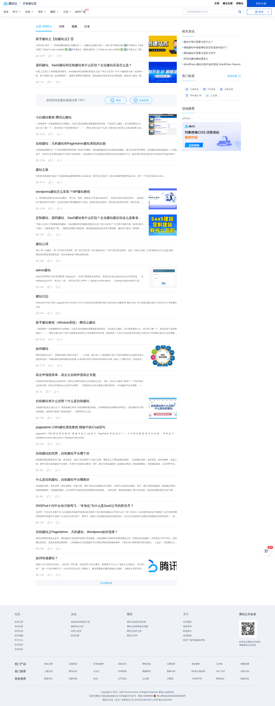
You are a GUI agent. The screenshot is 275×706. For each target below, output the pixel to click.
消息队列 (122, 664)
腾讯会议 (73, 671)
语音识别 (245, 671)
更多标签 (234, 75)
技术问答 (19, 626)
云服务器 (192, 89)
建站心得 (42, 244)
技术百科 (19, 644)
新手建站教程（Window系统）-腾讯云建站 (65, 322)
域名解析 (196, 664)
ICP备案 (209, 89)
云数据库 (171, 664)
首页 (6, 11)
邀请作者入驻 (77, 626)
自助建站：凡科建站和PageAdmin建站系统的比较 (71, 143)
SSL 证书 (220, 671)
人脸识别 (48, 671)
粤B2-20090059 (145, 696)
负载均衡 (73, 678)
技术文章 (19, 622)
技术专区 (19, 649)
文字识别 (122, 678)
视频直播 (245, 664)
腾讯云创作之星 (134, 631)
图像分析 (171, 671)
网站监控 (220, 678)
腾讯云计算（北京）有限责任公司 (118, 700)
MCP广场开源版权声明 (194, 640)
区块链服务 (98, 664)
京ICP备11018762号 (162, 700)
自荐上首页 (76, 631)
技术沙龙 (19, 631)
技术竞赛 (75, 635)
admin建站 (43, 270)
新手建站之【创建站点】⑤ (55, 39)
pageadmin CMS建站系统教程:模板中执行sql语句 (70, 427)
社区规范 (187, 622)
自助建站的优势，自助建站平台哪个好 (62, 453)
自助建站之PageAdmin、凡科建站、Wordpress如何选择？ (77, 532)
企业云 (96, 671)
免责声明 (187, 626)
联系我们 (187, 631)
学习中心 (19, 640)
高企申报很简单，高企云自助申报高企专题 (66, 375)
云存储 (219, 664)
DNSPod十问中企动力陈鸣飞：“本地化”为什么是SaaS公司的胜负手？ (85, 505)
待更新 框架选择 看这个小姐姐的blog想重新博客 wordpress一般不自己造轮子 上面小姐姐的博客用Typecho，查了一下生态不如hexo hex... (100, 176)
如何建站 (42, 348)
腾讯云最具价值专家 (136, 622)
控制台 (239, 3)
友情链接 (187, 635)
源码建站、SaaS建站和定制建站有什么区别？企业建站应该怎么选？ (84, 65)
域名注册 (48, 664)
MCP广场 (80, 11)
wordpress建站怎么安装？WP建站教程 (63, 191)
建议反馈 (228, 3)
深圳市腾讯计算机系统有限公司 (104, 696)
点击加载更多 (106, 583)
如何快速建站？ (47, 558)
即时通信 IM (194, 95)
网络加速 (146, 664)
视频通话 (146, 671)
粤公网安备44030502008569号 (171, 696)
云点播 (211, 95)
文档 (216, 3)
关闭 (238, 126)
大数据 (170, 678)
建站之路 (42, 169)
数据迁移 (245, 678)
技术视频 (19, 635)
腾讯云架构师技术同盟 (137, 626)
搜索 (239, 11)
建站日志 (42, 296)
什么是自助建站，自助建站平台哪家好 (62, 479)
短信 (95, 678)
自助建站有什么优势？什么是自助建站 (62, 401)
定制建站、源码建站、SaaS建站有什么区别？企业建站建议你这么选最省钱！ (89, 218)
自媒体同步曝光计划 (80, 622)
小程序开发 (197, 678)
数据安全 (48, 678)
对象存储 (226, 89)
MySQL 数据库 (198, 671)
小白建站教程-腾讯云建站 (54, 117)
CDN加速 (122, 671)
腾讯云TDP (132, 635)
